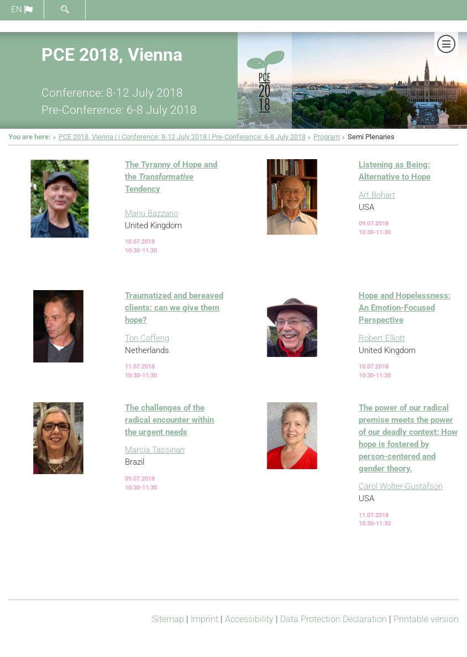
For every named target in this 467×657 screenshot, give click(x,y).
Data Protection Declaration (333, 619)
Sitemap (168, 619)
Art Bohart (377, 195)
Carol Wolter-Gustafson (401, 486)
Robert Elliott (382, 338)
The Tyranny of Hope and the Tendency (171, 177)
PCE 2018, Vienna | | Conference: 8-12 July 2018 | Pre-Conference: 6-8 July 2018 (182, 137)
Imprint (204, 619)
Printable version (426, 619)
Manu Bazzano (151, 213)
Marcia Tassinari (155, 450)
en (22, 9)
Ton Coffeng (147, 338)
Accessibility (249, 619)
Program (326, 137)
